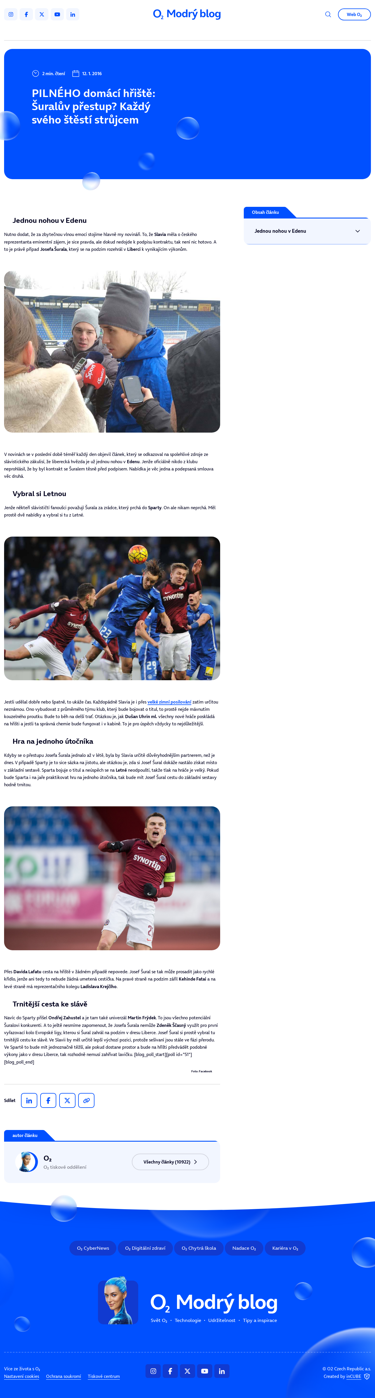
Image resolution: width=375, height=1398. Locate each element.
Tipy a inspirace (243, 32)
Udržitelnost (199, 32)
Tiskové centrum (104, 1376)
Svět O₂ (123, 32)
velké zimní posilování (169, 702)
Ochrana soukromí (63, 1376)
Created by (347, 1377)
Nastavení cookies (21, 1376)
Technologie (158, 32)
